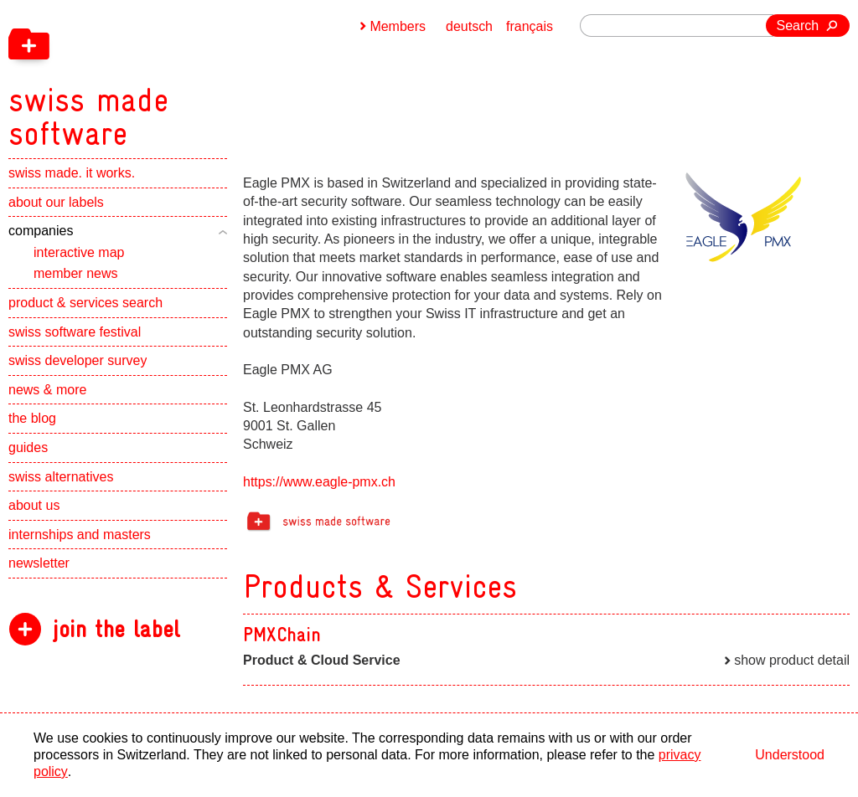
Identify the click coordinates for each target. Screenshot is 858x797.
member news (75, 274)
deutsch (469, 26)
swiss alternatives (60, 477)
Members (398, 26)
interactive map (79, 253)
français (529, 26)
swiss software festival (74, 333)
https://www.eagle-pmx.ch (319, 482)
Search (798, 25)
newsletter (39, 564)
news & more (47, 390)
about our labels (56, 203)
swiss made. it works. (71, 174)
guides (28, 448)
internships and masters (79, 535)
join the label (116, 630)
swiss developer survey (77, 361)
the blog (32, 419)
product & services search (85, 303)
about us (33, 506)
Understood (789, 755)
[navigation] (176, 75)
